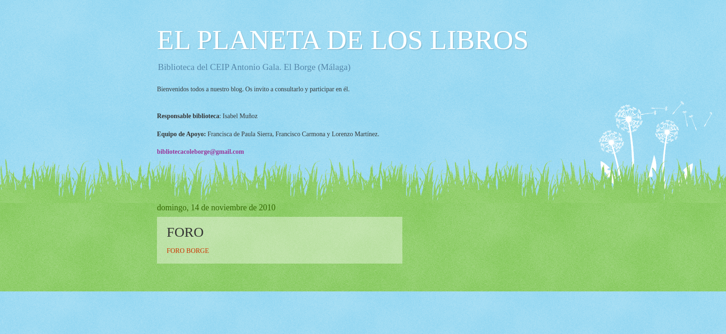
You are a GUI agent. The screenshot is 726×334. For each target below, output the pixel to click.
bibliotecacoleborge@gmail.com (200, 151)
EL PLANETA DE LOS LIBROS (343, 40)
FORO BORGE (188, 250)
